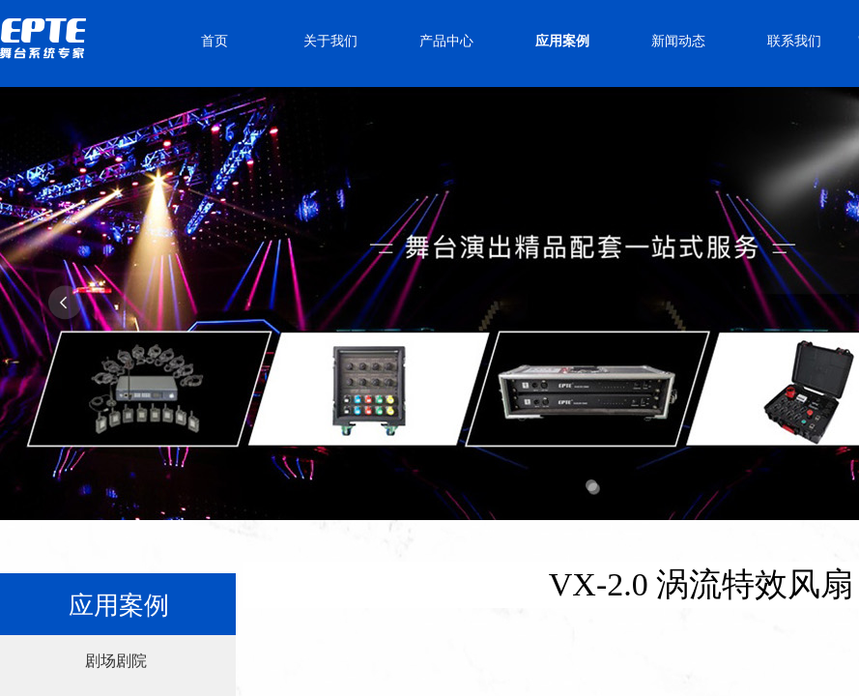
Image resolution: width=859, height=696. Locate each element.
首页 (214, 41)
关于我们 (330, 41)
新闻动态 (678, 41)
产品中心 (446, 41)
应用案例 (562, 41)
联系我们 (794, 41)
